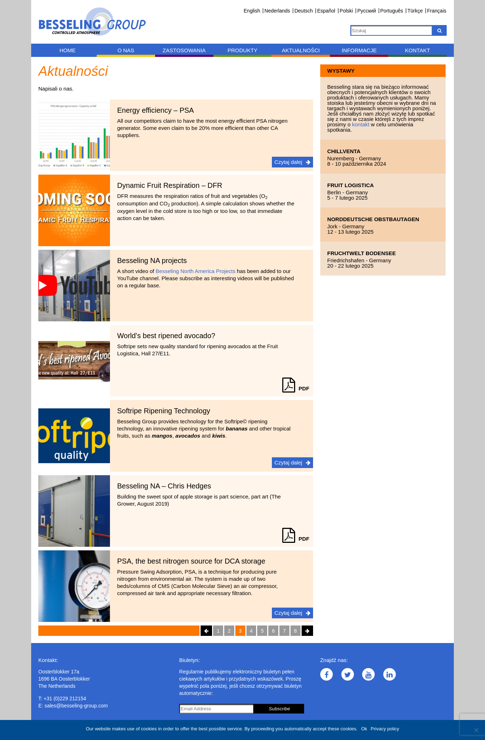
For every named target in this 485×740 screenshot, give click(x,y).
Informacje (359, 50)
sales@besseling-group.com (76, 706)
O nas (125, 50)
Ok (364, 728)
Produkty (242, 50)
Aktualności (301, 50)
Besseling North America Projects (196, 271)
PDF (295, 388)
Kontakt (417, 50)
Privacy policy (385, 728)
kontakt (361, 124)
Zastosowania (184, 50)
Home (67, 50)
